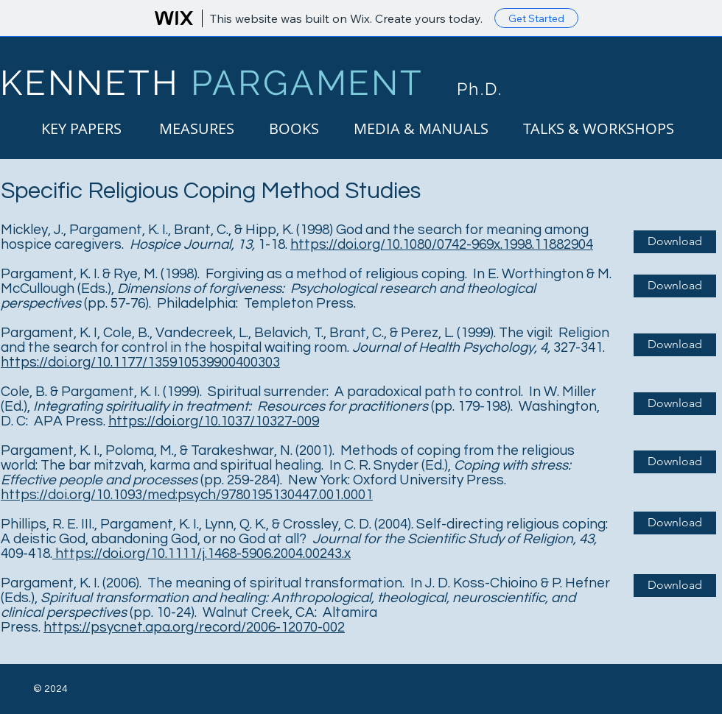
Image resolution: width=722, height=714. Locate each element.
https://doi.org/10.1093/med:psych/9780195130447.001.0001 (187, 494)
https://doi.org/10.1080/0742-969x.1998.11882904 (441, 244)
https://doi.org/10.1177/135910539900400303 (140, 362)
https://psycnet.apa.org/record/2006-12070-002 (194, 627)
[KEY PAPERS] (81, 128)
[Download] (675, 241)
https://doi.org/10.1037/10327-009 (213, 421)
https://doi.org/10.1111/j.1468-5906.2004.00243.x (201, 553)
